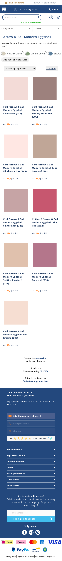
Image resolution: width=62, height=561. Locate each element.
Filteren (38, 28)
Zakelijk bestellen (16, 473)
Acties (10, 467)
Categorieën (7, 28)
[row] (12, 53)
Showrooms (13, 485)
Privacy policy (11, 556)
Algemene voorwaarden (25, 556)
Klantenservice (14, 449)
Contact (56, 9)
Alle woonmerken (16, 461)
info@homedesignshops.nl (27, 416)
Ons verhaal (13, 479)
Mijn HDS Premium (16, 455)
